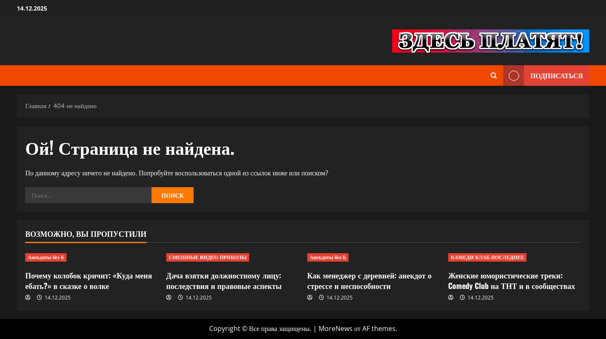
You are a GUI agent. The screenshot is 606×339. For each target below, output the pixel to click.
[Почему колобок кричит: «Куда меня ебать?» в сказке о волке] (91, 257)
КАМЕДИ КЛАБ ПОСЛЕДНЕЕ (487, 257)
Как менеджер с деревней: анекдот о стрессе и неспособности (369, 280)
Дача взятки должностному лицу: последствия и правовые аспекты (224, 280)
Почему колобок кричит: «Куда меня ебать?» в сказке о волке (88, 280)
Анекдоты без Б (46, 257)
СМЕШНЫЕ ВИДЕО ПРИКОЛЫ (208, 257)
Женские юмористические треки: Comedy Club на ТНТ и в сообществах (511, 280)
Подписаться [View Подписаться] (543, 75)
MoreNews (336, 328)
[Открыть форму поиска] (494, 75)
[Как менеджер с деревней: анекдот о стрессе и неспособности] (373, 257)
